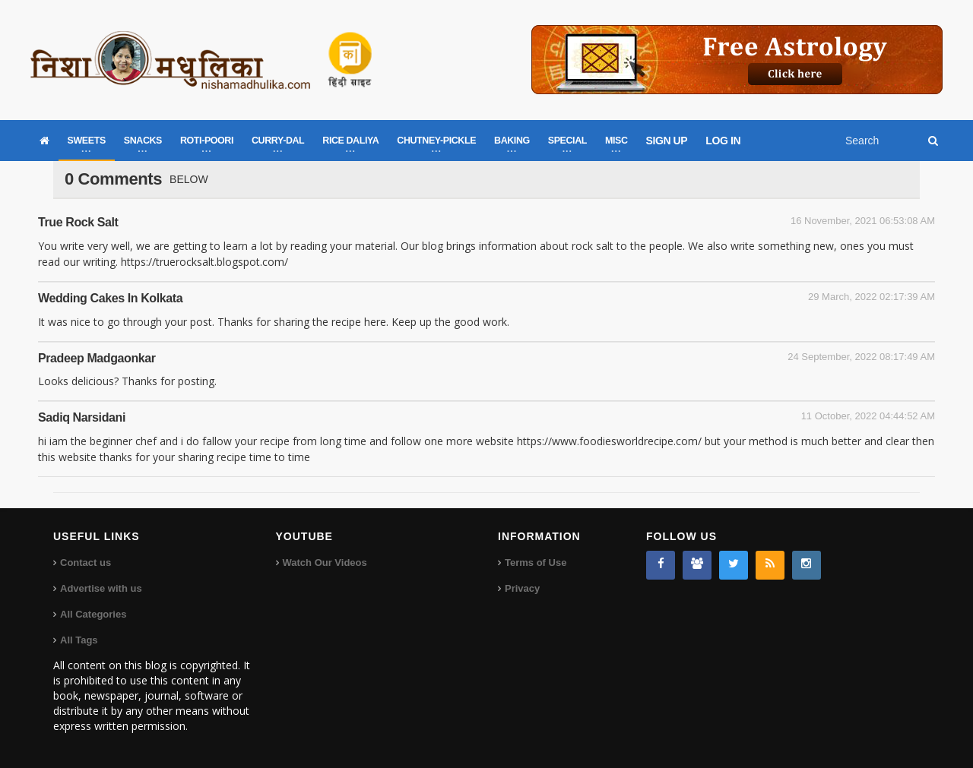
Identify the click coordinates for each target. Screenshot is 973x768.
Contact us (85, 562)
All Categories (93, 614)
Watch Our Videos (325, 562)
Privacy (522, 588)
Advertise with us (101, 588)
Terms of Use (535, 562)
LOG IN (722, 140)
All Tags (79, 640)
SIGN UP (667, 140)
